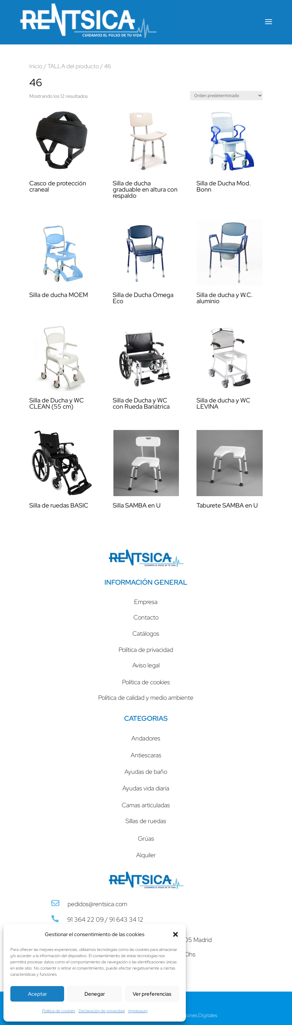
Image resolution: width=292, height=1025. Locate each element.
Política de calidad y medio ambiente (145, 697)
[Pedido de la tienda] (226, 95)
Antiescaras (146, 755)
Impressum (138, 1011)
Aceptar (37, 994)
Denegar (94, 994)
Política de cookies (58, 1011)
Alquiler (146, 855)
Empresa (146, 602)
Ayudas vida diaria (145, 788)
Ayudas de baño (145, 772)
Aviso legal (146, 665)
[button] (175, 934)
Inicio (35, 66)
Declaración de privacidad (102, 1011)
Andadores (145, 738)
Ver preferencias (152, 994)
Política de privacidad (146, 650)
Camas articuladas (146, 805)
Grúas (146, 838)
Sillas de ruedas (145, 821)
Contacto (146, 617)
